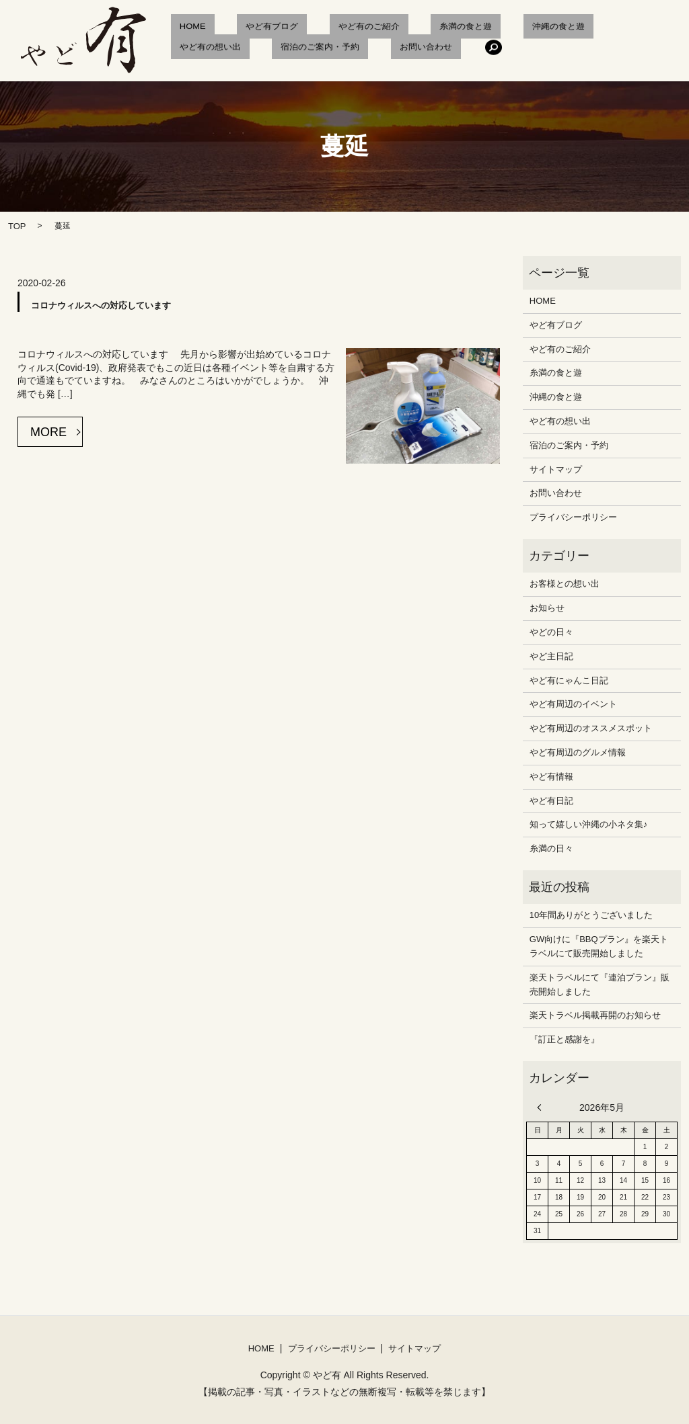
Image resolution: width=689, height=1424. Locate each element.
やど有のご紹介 (325, 28)
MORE (48, 432)
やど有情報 (551, 776)
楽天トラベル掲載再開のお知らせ (595, 1015)
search (357, 50)
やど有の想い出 (558, 28)
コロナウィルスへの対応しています (101, 305)
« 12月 (542, 1107)
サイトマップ (556, 469)
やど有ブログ (245, 28)
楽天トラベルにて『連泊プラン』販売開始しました (599, 984)
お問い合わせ (298, 51)
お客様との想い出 (565, 584)
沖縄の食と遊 (480, 28)
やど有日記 (551, 801)
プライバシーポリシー (573, 517)
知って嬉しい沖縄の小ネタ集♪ (589, 824)
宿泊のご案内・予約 (210, 51)
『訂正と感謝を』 (565, 1039)
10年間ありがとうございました (591, 915)
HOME (184, 28)
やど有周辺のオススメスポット (591, 728)
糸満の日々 (551, 848)
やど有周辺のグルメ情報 (578, 752)
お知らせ (547, 608)
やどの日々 (551, 632)
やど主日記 (551, 656)
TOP (17, 226)
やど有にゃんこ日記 (569, 680)
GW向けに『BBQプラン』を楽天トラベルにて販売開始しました (599, 946)
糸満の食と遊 (404, 28)
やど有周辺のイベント (573, 704)
